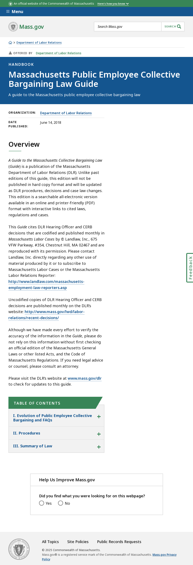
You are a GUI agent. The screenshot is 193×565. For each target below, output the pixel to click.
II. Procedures (26, 433)
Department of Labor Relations (39, 42)
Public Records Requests (119, 541)
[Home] (10, 42)
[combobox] (139, 26)
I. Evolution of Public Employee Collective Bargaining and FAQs (52, 417)
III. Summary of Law (32, 445)
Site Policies (78, 541)
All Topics (50, 541)
